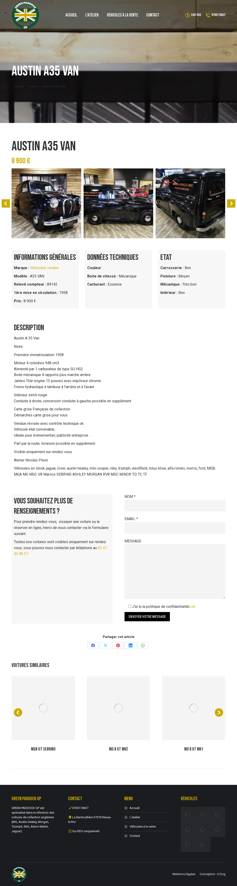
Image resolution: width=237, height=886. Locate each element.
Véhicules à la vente (143, 826)
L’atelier (135, 817)
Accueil (135, 808)
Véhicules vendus (44, 268)
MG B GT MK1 (193, 749)
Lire (192, 606)
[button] (6, 203)
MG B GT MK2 (118, 749)
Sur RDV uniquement (86, 831)
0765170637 (215, 15)
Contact (135, 836)
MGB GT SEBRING (43, 749)
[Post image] (43, 708)
